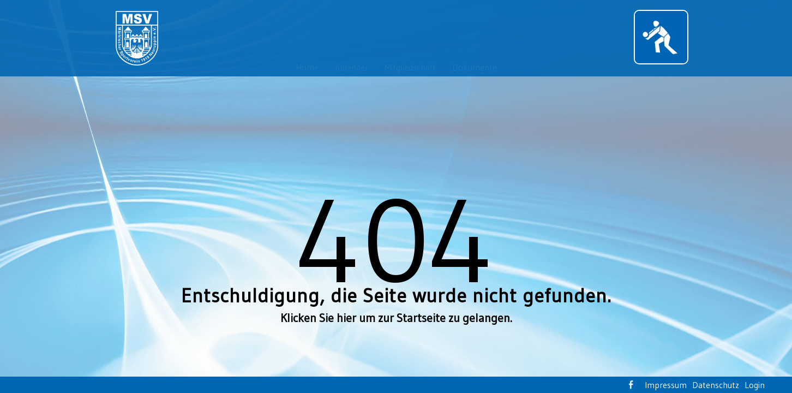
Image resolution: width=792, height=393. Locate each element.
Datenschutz (715, 384)
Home (307, 67)
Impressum (666, 384)
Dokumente (474, 67)
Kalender (351, 67)
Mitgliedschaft (410, 67)
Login (755, 384)
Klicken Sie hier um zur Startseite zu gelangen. (396, 318)
